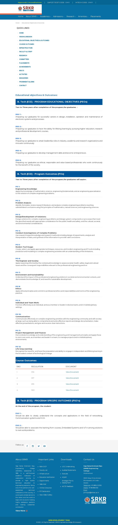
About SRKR (31, 17)
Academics (44, 17)
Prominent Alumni (26, 81)
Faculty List (43, 469)
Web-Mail (42, 483)
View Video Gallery (45, 493)
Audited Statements (68, 469)
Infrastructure (25, 48)
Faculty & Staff (25, 52)
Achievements (24, 66)
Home (20, 17)
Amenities (82, 17)
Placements (95, 17)
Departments (43, 479)
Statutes (64, 472)
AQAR (64, 476)
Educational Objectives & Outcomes (34, 41)
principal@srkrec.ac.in (95, 490)
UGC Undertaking (68, 466)
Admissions (58, 17)
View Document (72, 371)
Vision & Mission (25, 37)
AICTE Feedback (67, 484)
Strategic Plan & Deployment (67, 480)
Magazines (23, 77)
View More (20, 510)
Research (70, 17)
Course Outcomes (26, 44)
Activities (23, 74)
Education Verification (46, 476)
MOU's (21, 70)
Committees (24, 59)
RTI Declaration (44, 489)
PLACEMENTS (24, 63)
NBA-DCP (42, 466)
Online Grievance (45, 486)
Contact (22, 85)
